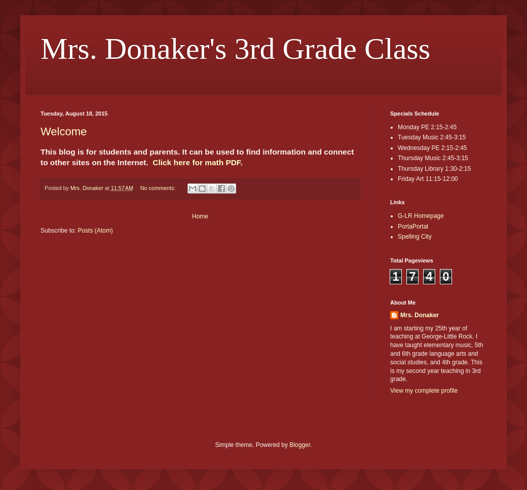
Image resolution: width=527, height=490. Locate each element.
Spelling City (415, 236)
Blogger (299, 444)
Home (200, 216)
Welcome (64, 131)
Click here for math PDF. (198, 162)
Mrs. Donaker (419, 315)
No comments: (158, 188)
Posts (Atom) (95, 230)
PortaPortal (413, 226)
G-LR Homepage (421, 215)
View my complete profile (424, 390)
